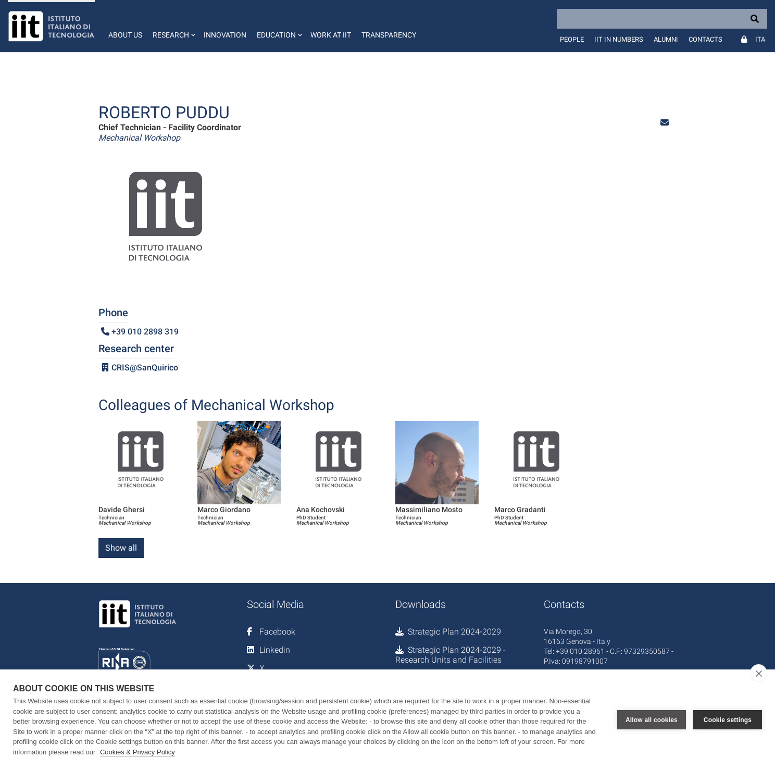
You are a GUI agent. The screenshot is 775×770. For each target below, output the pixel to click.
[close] (758, 673)
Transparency (388, 35)
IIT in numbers (618, 39)
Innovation (225, 35)
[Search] (662, 19)
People (572, 39)
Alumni (666, 39)
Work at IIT (330, 35)
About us (125, 35)
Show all (121, 548)
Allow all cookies (652, 720)
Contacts (705, 39)
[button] (172, 26)
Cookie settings (728, 720)
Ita (760, 39)
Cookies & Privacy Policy (137, 752)
